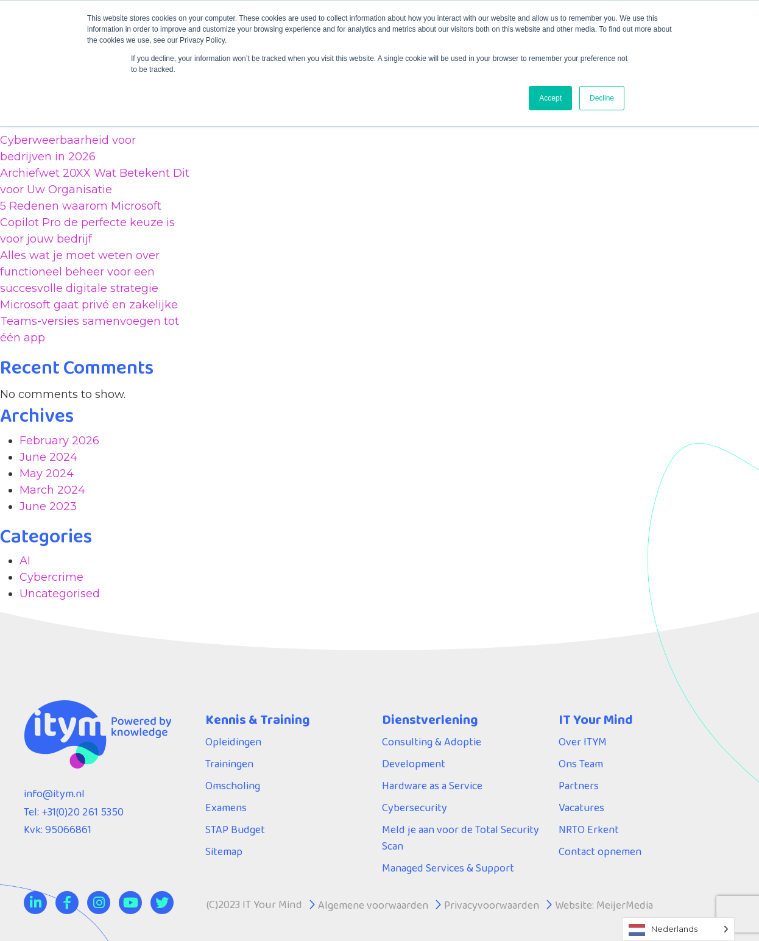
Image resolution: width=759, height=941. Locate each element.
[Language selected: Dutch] (678, 929)
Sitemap (223, 851)
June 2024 (48, 457)
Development (414, 764)
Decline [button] (602, 98)
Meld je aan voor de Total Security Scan (461, 838)
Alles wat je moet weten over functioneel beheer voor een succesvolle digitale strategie (80, 272)
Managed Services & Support (448, 868)
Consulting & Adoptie (432, 742)
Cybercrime (51, 577)
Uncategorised (59, 593)
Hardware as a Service (432, 786)
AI (24, 560)
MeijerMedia (626, 905)
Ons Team (581, 764)
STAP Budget (235, 829)
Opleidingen (234, 742)
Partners (579, 786)
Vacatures (582, 807)
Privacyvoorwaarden (493, 905)
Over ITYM (583, 742)
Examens (226, 807)
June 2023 (48, 506)
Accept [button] (550, 98)
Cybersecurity (415, 807)
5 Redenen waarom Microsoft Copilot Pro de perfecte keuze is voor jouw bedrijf (87, 222)
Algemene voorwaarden (373, 905)
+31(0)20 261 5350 (81, 812)
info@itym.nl (55, 793)
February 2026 (59, 440)
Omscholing (233, 786)
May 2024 (46, 473)
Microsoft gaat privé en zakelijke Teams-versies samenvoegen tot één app (89, 321)
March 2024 (52, 490)
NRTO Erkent (589, 829)
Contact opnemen (601, 851)
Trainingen (230, 764)
